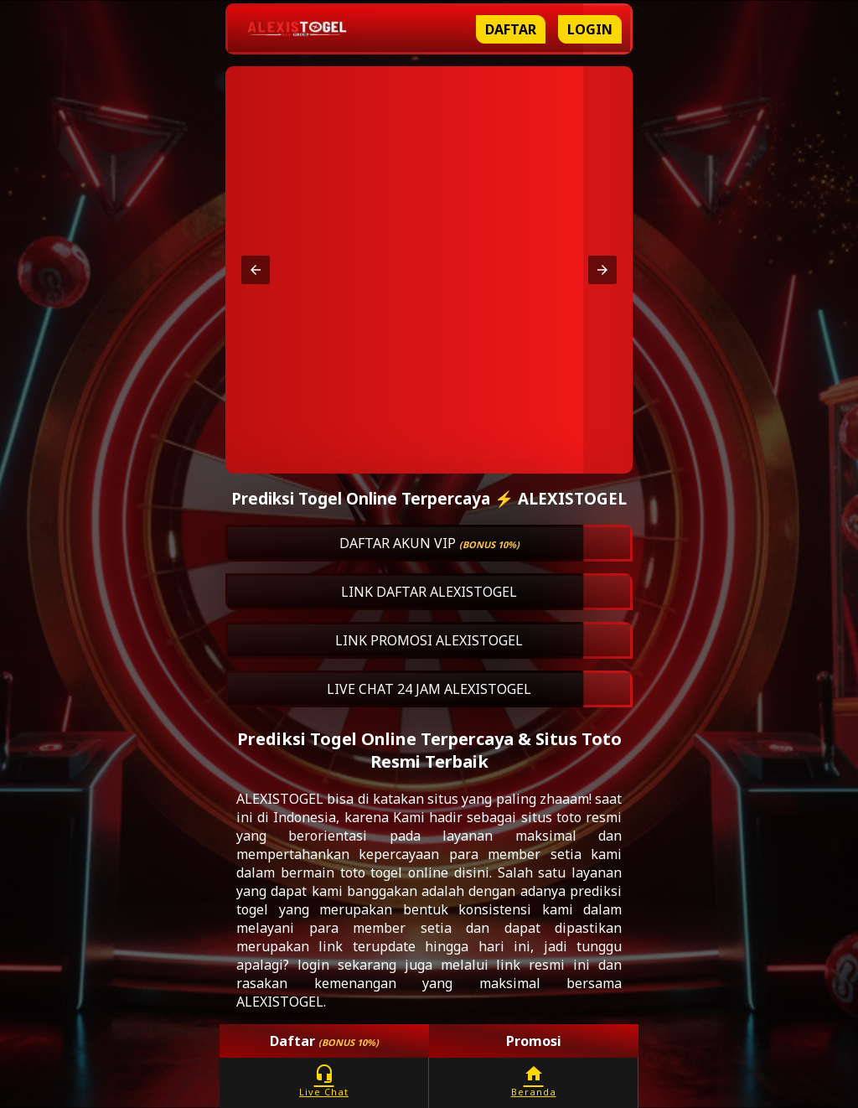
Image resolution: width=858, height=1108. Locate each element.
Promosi (533, 1041)
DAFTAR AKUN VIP (429, 543)
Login (589, 29)
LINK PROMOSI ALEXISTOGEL (429, 640)
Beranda (533, 1081)
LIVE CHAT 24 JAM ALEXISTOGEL (429, 689)
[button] (255, 270)
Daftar (510, 29)
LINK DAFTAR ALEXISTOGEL (429, 591)
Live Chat (324, 1081)
